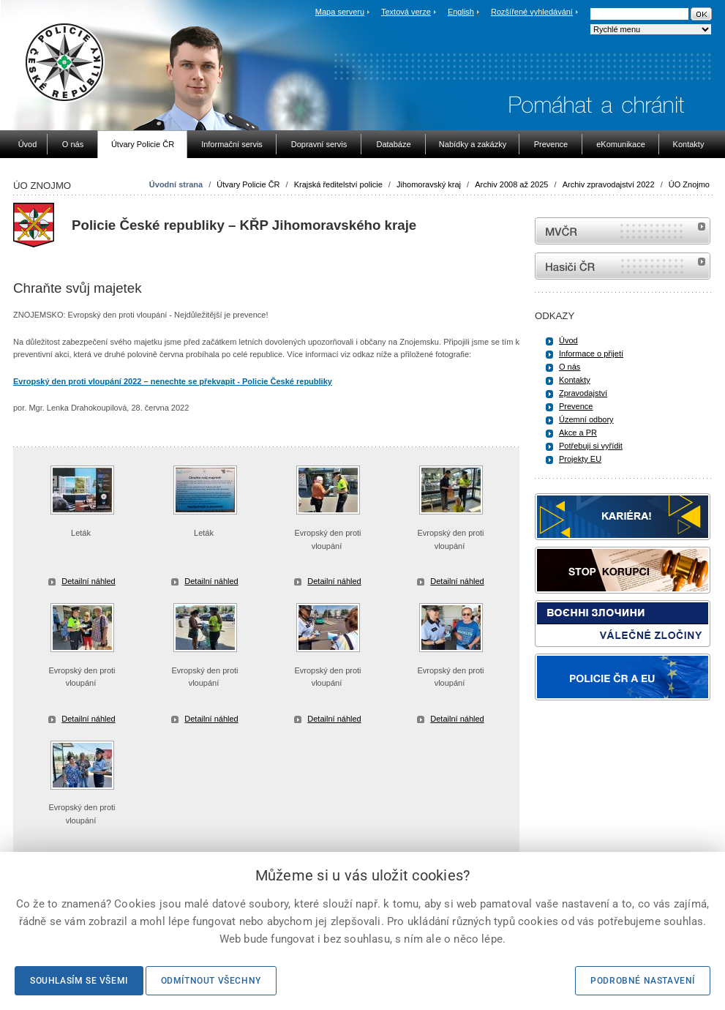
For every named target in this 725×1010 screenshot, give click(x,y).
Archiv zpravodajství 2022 (609, 184)
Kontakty (574, 379)
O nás (569, 366)
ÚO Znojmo (689, 184)
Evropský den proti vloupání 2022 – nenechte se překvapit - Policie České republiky (172, 381)
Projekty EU (580, 458)
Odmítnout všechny (211, 981)
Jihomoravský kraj (429, 184)
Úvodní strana (176, 184)
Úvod (568, 340)
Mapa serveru (339, 11)
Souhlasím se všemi (79, 981)
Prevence (576, 406)
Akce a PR (578, 432)
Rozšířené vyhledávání (532, 11)
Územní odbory (586, 419)
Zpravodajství (583, 393)
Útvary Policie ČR (248, 184)
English (461, 11)
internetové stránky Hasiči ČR (622, 266)
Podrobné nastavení (642, 981)
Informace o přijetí (591, 353)
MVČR (622, 230)
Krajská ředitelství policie (338, 184)
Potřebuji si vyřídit (591, 445)
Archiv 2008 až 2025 (511, 184)
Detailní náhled (88, 581)
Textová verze (406, 11)
